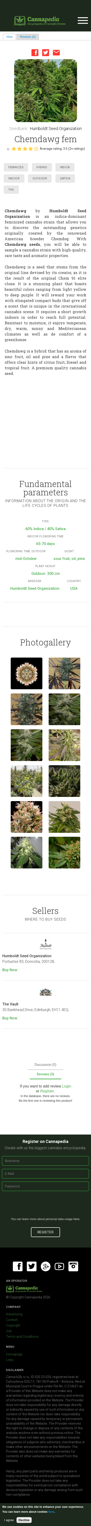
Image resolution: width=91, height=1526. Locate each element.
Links (10, 1360)
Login (66, 1086)
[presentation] (45, 1206)
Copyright (13, 1325)
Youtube (59, 1266)
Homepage (14, 1354)
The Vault (10, 1004)
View (11, 36)
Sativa (65, 178)
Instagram (73, 1266)
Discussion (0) (45, 1064)
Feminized (16, 167)
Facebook (35, 52)
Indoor (14, 178)
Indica (65, 167)
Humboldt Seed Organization (56, 128)
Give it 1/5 (13, 148)
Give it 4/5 (30, 148)
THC (11, 189)
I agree (9, 1520)
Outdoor (40, 178)
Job (9, 1331)
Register (47, 1091)
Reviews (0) (28, 36)
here (76, 1219)
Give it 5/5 (36, 148)
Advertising (14, 1314)
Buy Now (9, 970)
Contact (12, 1320)
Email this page (56, 52)
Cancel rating (8, 149)
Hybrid (42, 167)
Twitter (45, 52)
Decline (24, 1520)
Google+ (45, 1266)
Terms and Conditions (22, 1336)
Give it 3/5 (25, 148)
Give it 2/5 (19, 148)
